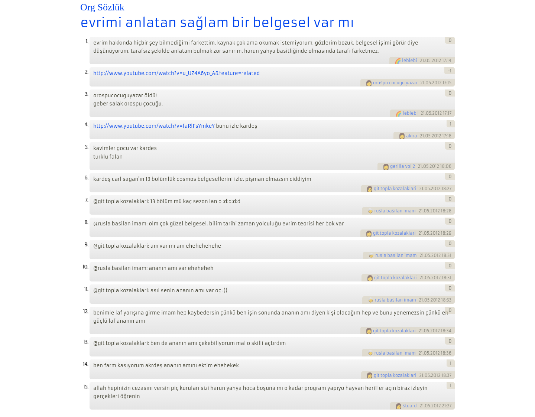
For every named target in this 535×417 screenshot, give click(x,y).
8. (86, 222)
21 (422, 60)
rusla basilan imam (395, 211)
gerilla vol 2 (402, 166)
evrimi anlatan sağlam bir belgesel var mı (217, 22)
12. (85, 311)
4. (86, 124)
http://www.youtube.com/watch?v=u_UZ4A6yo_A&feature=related (176, 73)
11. (86, 289)
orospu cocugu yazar (395, 82)
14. (85, 364)
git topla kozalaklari (395, 188)
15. (85, 387)
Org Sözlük (102, 7)
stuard (410, 405)
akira (411, 136)
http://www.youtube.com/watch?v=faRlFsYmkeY (154, 126)
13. (85, 342)
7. (86, 200)
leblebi (409, 60)
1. (86, 41)
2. (86, 72)
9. (86, 244)
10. (85, 267)
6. (86, 178)
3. (86, 94)
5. (86, 147)
